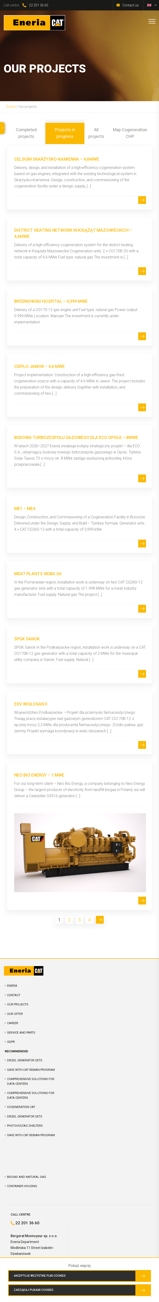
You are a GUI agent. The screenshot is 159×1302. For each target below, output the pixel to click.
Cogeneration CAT (21, 1107)
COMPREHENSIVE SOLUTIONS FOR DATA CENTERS (30, 1081)
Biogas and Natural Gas (26, 1177)
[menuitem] (149, 5)
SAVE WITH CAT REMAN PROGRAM (31, 1069)
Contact (13, 995)
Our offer (15, 1014)
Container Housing (22, 1186)
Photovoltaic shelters (25, 1125)
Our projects (17, 1004)
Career (12, 1023)
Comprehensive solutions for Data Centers (30, 1095)
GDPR (11, 1042)
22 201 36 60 (38, 5)
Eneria (11, 106)
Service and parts (21, 1032)
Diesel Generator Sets (24, 1060)
